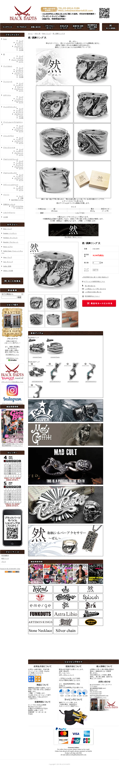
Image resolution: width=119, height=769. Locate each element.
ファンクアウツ (8, 136)
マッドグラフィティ (10, 107)
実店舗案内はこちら (12, 354)
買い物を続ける (90, 286)
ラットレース (7, 81)
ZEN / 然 (37, 33)
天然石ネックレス (9, 204)
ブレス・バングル (17, 60)
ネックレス (19, 71)
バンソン (6, 194)
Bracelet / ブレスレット (10, 242)
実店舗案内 (5, 555)
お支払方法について (35, 675)
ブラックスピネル (17, 206)
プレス (3, 561)
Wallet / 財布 (7, 266)
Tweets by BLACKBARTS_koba (10, 569)
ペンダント (19, 43)
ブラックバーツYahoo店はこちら (12, 381)
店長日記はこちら (12, 359)
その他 (21, 50)
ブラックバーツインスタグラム (12, 403)
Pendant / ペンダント (10, 233)
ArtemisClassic (37, 356)
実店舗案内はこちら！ (92, 296)
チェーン (20, 44)
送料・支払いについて (66, 675)
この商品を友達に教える (93, 292)
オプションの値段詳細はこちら (94, 281)
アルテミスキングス (10, 173)
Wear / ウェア (7, 257)
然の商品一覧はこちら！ (73, 236)
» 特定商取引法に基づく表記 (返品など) (95, 277)
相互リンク (5, 558)
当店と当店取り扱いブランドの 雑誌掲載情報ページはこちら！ (12, 445)
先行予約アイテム (17, 200)
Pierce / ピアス (8, 247)
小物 (21, 198)
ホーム (30, 33)
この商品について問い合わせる (95, 289)
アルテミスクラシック (10, 159)
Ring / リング (7, 229)
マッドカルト (7, 66)
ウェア (21, 196)
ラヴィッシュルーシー (10, 184)
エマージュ (7, 95)
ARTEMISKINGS (37, 381)
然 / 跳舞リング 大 (59, 33)
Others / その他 (8, 271)
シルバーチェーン (9, 212)
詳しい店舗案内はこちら (98, 697)
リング (21, 41)
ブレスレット (18, 46)
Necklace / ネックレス (10, 238)
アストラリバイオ (9, 147)
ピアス (21, 48)
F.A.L (5, 39)
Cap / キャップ (8, 262)
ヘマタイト (19, 208)
